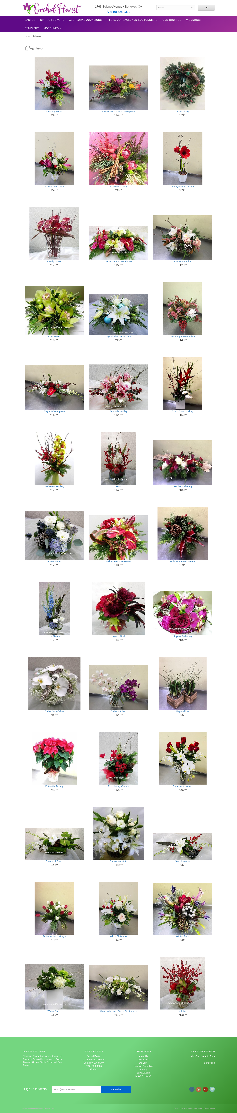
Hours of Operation (143, 1066)
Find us (94, 1069)
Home (27, 36)
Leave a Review (143, 1076)
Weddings (193, 20)
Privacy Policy (49, 1108)
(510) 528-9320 (118, 11)
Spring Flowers (52, 20)
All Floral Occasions (85, 20)
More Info (51, 28)
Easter (30, 20)
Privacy (143, 1069)
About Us (143, 1056)
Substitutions (143, 1072)
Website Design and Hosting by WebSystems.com (194, 1108)
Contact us (143, 1059)
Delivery (143, 1062)
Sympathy (32, 28)
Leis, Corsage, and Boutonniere (133, 20)
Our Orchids (171, 20)
